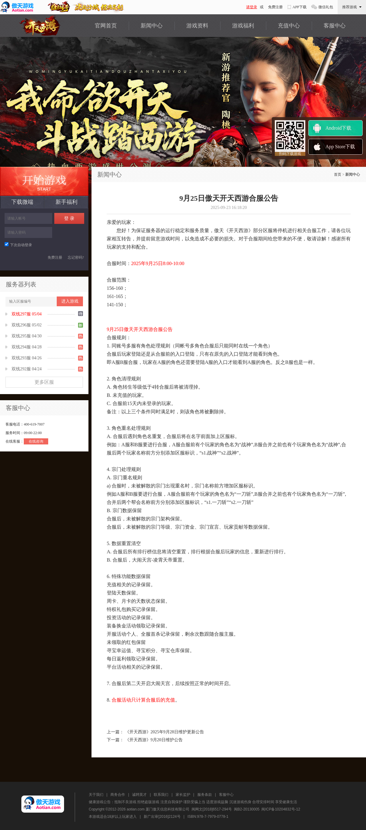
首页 (337, 174)
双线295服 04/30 (26, 336)
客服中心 (335, 26)
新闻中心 (152, 26)
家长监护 (183, 794)
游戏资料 (197, 26)
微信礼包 (325, 7)
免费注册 (275, 7)
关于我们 (96, 794)
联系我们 (161, 794)
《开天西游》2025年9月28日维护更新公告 (164, 732)
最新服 (44, 181)
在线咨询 (36, 441)
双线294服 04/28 (26, 347)
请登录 (251, 7)
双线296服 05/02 (26, 325)
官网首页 (106, 26)
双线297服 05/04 (26, 314)
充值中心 (289, 26)
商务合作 (117, 794)
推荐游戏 (351, 7)
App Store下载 (340, 146)
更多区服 (44, 382)
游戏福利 (243, 26)
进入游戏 (69, 301)
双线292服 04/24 (26, 369)
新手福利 (66, 202)
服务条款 (204, 794)
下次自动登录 (18, 245)
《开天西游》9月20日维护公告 (154, 740)
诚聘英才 (139, 794)
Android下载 (338, 128)
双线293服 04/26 (26, 358)
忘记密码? (76, 257)
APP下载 (299, 7)
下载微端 (22, 202)
